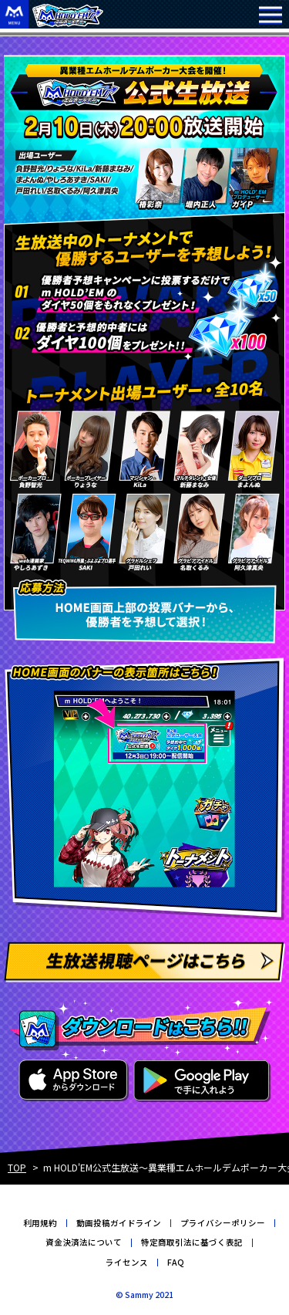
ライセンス (127, 1262)
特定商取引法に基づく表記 (192, 1242)
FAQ (175, 1262)
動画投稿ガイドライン (118, 1223)
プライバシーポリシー (222, 1223)
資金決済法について (83, 1242)
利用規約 (40, 1223)
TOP (17, 1167)
